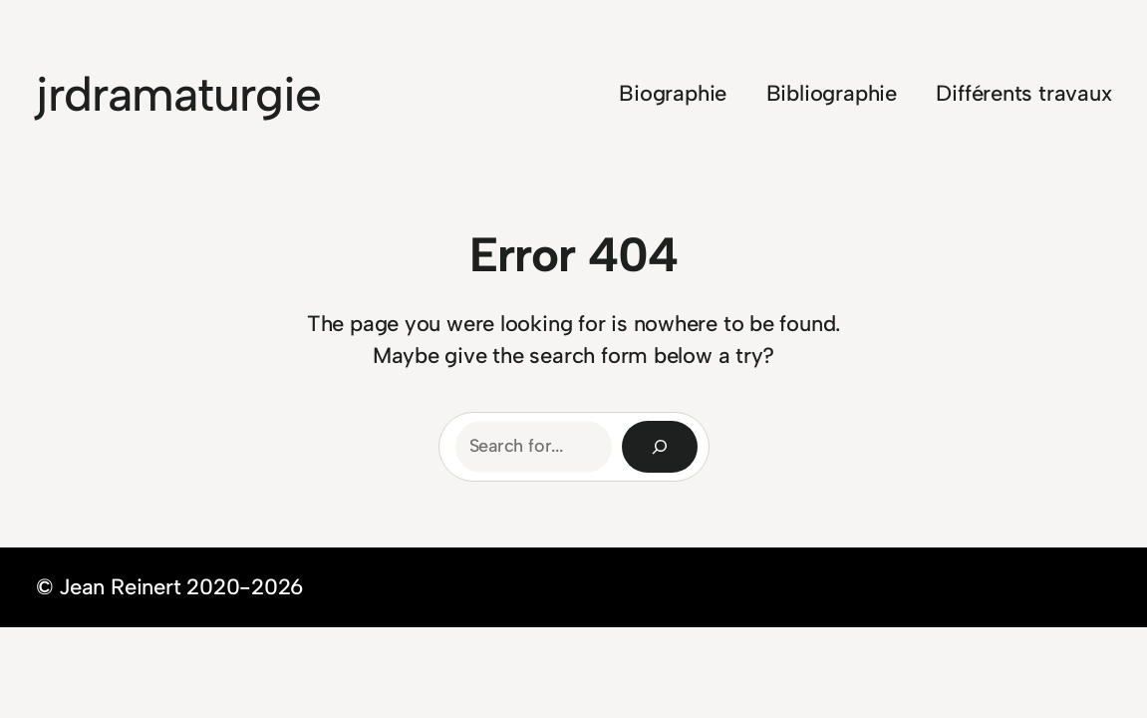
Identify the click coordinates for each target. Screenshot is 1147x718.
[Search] (660, 447)
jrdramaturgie (179, 94)
